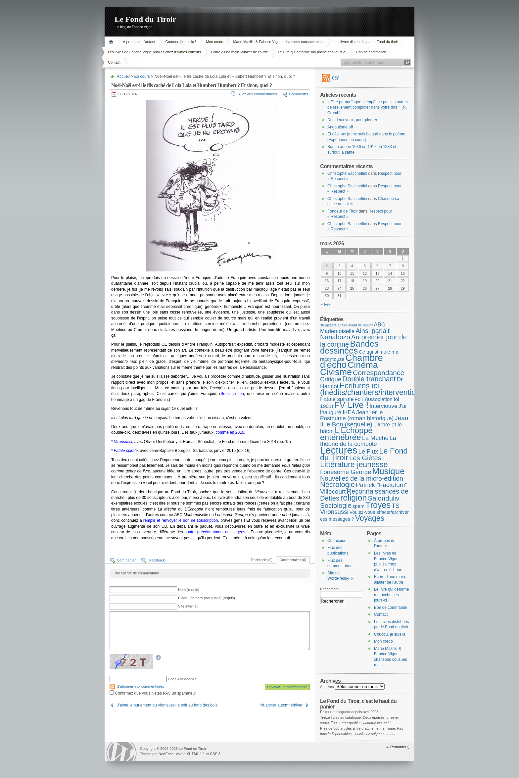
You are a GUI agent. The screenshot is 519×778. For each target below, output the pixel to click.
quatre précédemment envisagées (214, 532)
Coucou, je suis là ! (180, 42)
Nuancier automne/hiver (281, 705)
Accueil (112, 42)
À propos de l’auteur (139, 42)
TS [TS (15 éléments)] (396, 505)
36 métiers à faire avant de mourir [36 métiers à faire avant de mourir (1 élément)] (346, 325)
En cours (142, 76)
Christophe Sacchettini (347, 173)
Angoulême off (340, 127)
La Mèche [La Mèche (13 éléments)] (375, 438)
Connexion (336, 540)
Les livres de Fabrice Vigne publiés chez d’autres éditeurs (154, 52)
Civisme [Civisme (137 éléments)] (336, 372)
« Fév (325, 304)
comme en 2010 (230, 432)
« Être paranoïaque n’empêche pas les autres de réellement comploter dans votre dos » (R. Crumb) (367, 107)
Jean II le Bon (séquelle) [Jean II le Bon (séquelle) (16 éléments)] (364, 421)
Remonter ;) (399, 747)
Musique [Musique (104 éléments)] (388, 471)
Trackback (156, 560)
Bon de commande (371, 52)
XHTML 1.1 (195, 754)
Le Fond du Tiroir (145, 19)
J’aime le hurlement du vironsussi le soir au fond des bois (167, 705)
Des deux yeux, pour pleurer (352, 120)
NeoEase (166, 754)
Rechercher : (330, 589)
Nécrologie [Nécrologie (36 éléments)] (337, 484)
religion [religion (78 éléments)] (353, 497)
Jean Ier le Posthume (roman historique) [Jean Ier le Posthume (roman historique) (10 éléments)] (357, 415)
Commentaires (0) (293, 560)
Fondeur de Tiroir (342, 211)
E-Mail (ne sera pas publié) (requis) (206, 598)
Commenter (298, 94)
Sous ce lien (232, 393)
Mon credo (214, 42)
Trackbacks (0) (261, 560)
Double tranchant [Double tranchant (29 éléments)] (369, 379)
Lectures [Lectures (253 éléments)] (338, 450)
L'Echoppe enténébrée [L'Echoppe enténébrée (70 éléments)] (346, 434)
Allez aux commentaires (257, 94)
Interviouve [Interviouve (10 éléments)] (383, 406)
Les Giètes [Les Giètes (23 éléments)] (365, 458)
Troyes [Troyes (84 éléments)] (378, 505)
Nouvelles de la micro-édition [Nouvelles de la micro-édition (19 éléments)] (361, 478)
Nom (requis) (188, 590)
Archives (327, 687)
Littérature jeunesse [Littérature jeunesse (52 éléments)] (354, 464)
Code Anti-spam (181, 679)
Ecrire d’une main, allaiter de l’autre (239, 52)
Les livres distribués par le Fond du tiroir (365, 42)
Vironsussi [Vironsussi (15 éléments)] (334, 511)
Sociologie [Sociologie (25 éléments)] (336, 505)
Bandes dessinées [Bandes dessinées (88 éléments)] (349, 347)
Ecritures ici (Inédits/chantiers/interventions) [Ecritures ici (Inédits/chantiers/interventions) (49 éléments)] (373, 389)
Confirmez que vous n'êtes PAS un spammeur (153, 693)
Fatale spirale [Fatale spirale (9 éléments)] (337, 399)
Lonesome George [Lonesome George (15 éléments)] (345, 471)
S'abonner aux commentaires (140, 686)
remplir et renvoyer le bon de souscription (180, 520)
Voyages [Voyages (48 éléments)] (369, 518)
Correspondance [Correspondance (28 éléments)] (378, 372)
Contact (114, 62)
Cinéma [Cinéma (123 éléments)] (363, 365)
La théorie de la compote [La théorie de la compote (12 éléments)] (358, 441)
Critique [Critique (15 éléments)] (330, 379)
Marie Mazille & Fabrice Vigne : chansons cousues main (278, 42)
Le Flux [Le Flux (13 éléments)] (368, 451)
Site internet (188, 606)
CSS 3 (215, 754)
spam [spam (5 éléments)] (359, 506)
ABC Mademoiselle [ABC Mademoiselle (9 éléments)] (352, 327)
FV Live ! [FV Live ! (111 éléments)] (351, 405)
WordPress (121, 751)
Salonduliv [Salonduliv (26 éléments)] (384, 498)
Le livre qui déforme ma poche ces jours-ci (312, 52)
